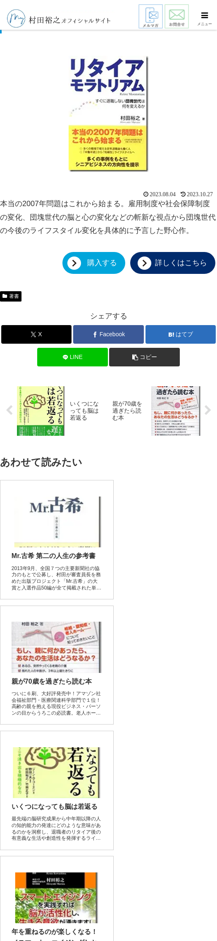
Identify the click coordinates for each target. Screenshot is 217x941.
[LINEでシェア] (72, 357)
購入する (102, 263)
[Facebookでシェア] (108, 334)
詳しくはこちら (181, 263)
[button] (144, 357)
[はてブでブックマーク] (180, 334)
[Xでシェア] (36, 334)
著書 (10, 296)
